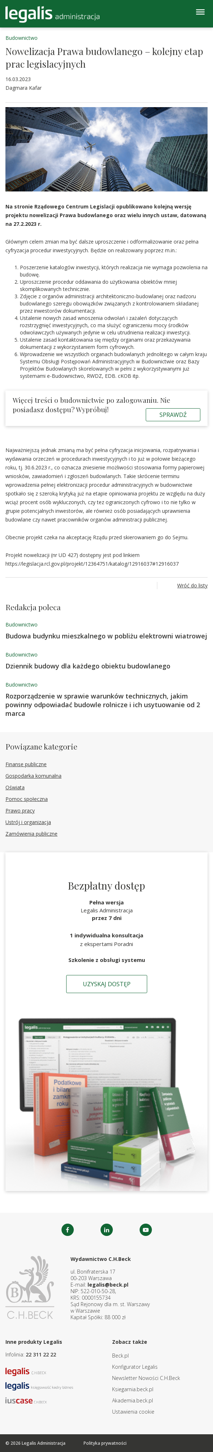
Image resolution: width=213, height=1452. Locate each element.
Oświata (15, 787)
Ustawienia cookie (133, 1411)
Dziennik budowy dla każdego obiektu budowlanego (87, 666)
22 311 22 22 (41, 1354)
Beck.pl (120, 1355)
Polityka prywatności (105, 1443)
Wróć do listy (192, 585)
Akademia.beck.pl (132, 1400)
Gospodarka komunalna (33, 775)
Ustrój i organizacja (28, 822)
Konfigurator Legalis (135, 1366)
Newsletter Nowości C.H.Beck (146, 1378)
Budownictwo (21, 37)
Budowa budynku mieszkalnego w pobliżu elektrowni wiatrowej (106, 636)
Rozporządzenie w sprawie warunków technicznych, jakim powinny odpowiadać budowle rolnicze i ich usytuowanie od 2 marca (102, 705)
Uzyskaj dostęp (107, 984)
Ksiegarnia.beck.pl (132, 1389)
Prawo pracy (20, 810)
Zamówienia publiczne (31, 833)
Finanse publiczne (26, 764)
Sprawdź (173, 415)
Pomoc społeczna (26, 798)
